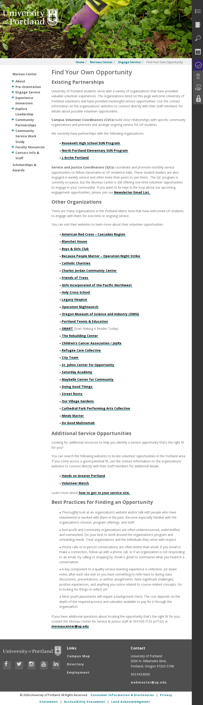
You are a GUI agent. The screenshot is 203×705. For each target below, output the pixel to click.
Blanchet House (74, 241)
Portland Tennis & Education (85, 321)
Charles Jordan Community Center (89, 270)
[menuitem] (197, 11)
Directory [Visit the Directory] (75, 664)
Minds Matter (73, 416)
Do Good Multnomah (78, 423)
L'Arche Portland (75, 157)
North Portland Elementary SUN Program (95, 150)
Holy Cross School (76, 292)
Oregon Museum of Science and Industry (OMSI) (100, 314)
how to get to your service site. (104, 493)
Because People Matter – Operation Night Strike (101, 256)
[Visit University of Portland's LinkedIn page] (56, 665)
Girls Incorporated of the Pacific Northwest (97, 285)
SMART (67, 328)
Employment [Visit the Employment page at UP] (78, 672)
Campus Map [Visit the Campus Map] (78, 656)
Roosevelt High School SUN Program (91, 143)
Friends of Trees (75, 278)
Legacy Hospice (74, 299)
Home (80, 62)
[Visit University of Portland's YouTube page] (44, 665)
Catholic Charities (76, 263)
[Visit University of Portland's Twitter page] (19, 665)
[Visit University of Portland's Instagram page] (32, 665)
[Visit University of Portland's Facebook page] (7, 665)
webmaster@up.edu (149, 682)
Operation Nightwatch (80, 307)
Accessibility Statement (84, 702)
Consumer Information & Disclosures (122, 695)
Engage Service (129, 62)
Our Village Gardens (78, 401)
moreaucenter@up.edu (70, 626)
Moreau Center (101, 62)
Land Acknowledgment (130, 702)
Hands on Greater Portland (83, 476)
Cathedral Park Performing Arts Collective (96, 408)
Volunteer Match (75, 483)
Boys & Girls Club (75, 249)
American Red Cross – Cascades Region (93, 234)
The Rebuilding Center (80, 336)
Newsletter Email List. (132, 192)
